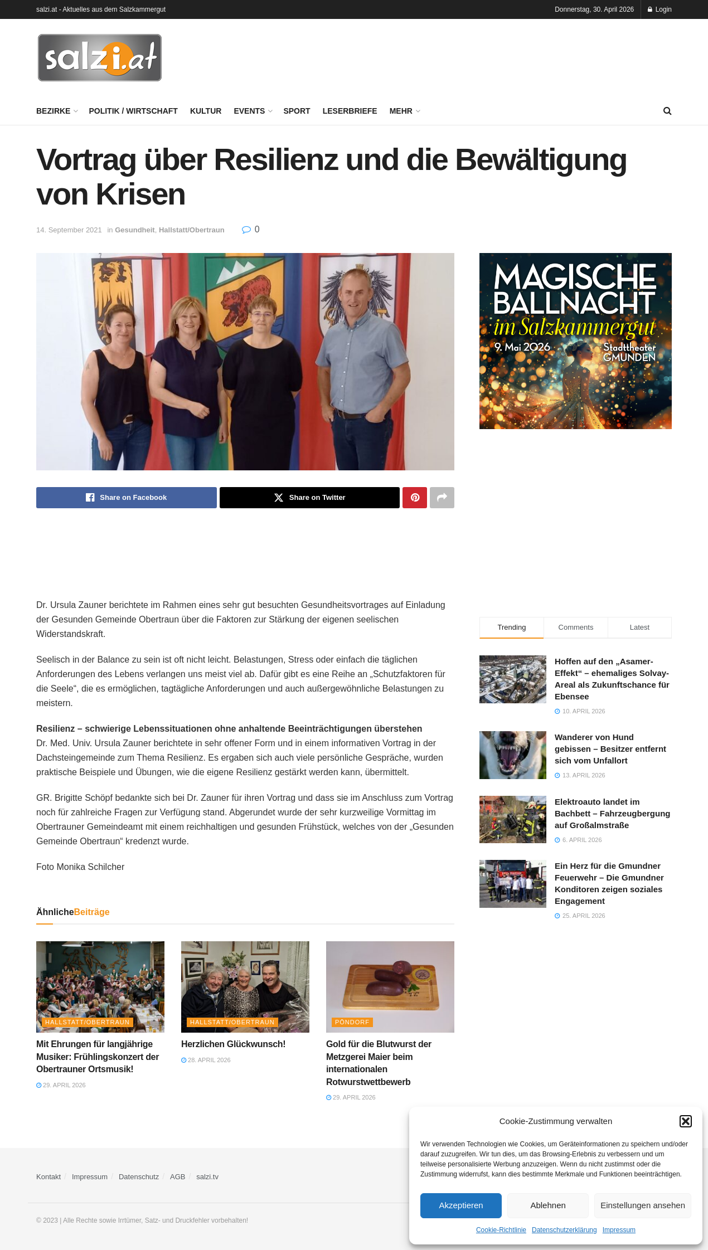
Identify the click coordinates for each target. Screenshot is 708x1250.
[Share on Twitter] (310, 497)
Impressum (619, 1230)
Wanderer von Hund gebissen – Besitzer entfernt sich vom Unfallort (610, 748)
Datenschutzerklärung (564, 1230)
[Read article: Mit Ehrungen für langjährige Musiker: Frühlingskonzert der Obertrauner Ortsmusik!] (100, 987)
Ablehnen (547, 1205)
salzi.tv (207, 1177)
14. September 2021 (69, 230)
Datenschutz (139, 1177)
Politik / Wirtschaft (133, 110)
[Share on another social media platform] (442, 497)
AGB (177, 1177)
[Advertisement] (469, 56)
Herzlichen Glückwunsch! (233, 1044)
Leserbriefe (350, 110)
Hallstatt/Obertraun (192, 230)
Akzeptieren (461, 1205)
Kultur (206, 110)
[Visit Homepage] (99, 58)
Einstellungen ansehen (642, 1205)
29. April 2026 (61, 1085)
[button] (685, 1121)
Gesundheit (135, 230)
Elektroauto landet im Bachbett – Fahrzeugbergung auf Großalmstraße (613, 813)
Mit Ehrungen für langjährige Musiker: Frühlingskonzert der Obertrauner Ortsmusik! (97, 1056)
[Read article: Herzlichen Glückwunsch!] (245, 987)
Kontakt (48, 1177)
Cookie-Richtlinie (501, 1230)
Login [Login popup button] (660, 9)
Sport (296, 110)
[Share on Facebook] (126, 497)
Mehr (401, 110)
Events (249, 110)
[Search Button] (667, 111)
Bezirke (53, 110)
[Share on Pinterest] (415, 497)
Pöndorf (352, 1022)
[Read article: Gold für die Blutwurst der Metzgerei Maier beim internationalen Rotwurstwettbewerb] (390, 987)
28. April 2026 (206, 1060)
